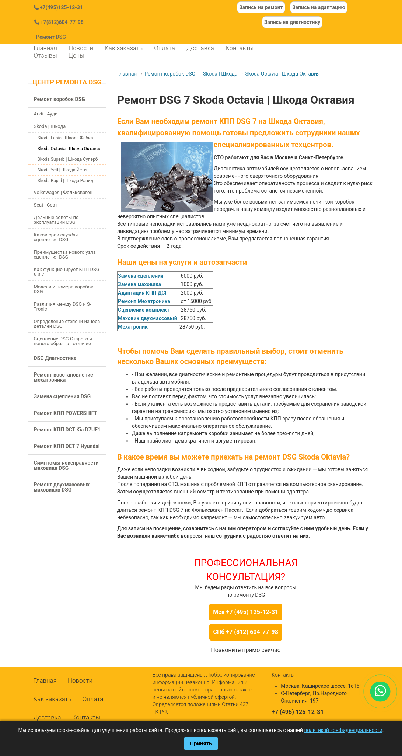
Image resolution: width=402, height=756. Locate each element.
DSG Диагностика (55, 358)
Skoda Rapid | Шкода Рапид (66, 180)
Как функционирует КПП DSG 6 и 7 (66, 272)
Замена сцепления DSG (62, 396)
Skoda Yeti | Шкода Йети (62, 170)
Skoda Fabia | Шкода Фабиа (65, 138)
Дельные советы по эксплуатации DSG (56, 220)
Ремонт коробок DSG (59, 99)
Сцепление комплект (143, 310)
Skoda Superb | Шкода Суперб (68, 159)
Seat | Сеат (45, 205)
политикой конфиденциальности (343, 730)
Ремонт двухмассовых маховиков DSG (62, 487)
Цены (76, 55)
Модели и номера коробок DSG (64, 289)
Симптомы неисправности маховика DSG (66, 465)
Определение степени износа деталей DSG (67, 324)
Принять (201, 743)
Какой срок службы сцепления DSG (56, 237)
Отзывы (45, 55)
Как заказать (124, 48)
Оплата (164, 48)
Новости (81, 48)
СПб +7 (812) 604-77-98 (245, 631)
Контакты (240, 48)
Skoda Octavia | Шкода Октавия (70, 148)
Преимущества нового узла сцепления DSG (65, 254)
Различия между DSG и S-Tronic (62, 306)
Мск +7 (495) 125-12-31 (245, 611)
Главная (45, 48)
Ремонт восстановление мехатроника (63, 377)
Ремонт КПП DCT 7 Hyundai (67, 446)
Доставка (200, 48)
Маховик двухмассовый (147, 318)
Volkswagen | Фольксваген (63, 192)
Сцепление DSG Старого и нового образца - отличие (63, 341)
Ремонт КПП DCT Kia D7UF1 (67, 430)
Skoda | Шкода (50, 126)
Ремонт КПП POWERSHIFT (66, 413)
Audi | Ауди (46, 114)
